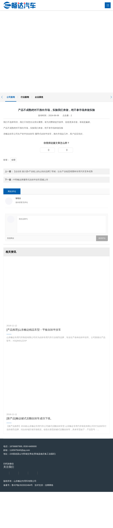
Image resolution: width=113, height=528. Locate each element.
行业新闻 (25, 97)
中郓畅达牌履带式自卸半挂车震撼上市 (30, 246)
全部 (13, 226)
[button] (2, 97)
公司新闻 (11, 97)
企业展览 (39, 97)
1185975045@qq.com (19, 516)
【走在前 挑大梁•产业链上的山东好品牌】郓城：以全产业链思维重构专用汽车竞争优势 (52, 237)
